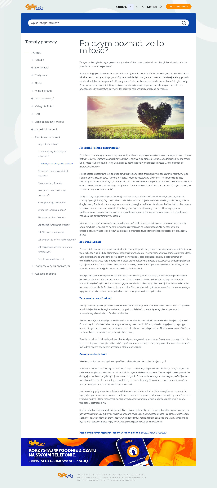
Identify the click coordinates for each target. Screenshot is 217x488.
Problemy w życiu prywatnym (50, 266)
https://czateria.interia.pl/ (154, 432)
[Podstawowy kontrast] (161, 7)
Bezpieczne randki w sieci (51, 259)
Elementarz (39, 67)
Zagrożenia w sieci (44, 129)
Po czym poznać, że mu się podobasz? (52, 192)
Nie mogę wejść (42, 98)
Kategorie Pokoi (42, 106)
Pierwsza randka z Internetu (52, 217)
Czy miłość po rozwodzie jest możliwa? (53, 173)
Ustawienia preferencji (122, 480)
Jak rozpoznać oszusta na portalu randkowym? (55, 249)
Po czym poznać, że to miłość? (57, 163)
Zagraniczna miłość (48, 144)
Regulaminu (130, 477)
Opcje (36, 83)
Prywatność (102, 480)
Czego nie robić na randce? (52, 210)
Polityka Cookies (86, 480)
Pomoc (36, 52)
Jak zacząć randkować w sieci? (54, 225)
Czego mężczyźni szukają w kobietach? (52, 154)
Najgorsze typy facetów (50, 183)
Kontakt (37, 59)
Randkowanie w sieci (45, 137)
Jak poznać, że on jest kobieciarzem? (57, 239)
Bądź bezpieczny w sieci (47, 121)
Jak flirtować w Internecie (51, 232)
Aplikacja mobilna (43, 273)
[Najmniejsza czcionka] (130, 7)
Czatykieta (39, 75)
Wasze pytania (41, 90)
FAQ (35, 114)
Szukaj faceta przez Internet (52, 202)
